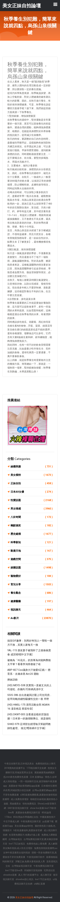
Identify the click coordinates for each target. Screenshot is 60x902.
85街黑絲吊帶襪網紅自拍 (25, 817)
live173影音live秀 (14, 870)
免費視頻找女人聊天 (46, 763)
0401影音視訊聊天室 (18, 808)
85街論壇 (46, 812)
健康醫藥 (32, 601)
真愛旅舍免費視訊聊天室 (28, 812)
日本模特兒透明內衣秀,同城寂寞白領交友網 (30, 788)
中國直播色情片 (48, 817)
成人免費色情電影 (20, 799)
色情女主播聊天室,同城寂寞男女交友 (31, 770)
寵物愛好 (32, 576)
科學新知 (32, 542)
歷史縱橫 (32, 534)
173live (8, 817)
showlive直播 (10, 875)
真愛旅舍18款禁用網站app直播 (24, 786)
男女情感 (32, 508)
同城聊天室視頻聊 (33, 870)
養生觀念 (32, 593)
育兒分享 (32, 584)
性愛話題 (32, 500)
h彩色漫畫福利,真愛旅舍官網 (27, 830)
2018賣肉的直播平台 (14, 768)
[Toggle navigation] (55, 4)
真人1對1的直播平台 (28, 875)
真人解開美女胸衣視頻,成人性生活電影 (30, 845)
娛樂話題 (32, 567)
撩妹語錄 (12, 679)
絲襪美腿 (32, 466)
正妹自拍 (32, 483)
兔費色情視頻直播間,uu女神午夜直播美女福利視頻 (30, 850)
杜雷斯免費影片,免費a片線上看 (24, 835)
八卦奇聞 (32, 517)
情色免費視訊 (29, 803)
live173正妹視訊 (17, 843)
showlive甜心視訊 (24, 879)
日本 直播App (36, 777)
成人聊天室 (46, 875)
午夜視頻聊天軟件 (36, 857)
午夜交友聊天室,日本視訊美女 (19, 763)
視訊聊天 (32, 610)
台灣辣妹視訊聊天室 (22, 866)
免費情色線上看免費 (37, 843)
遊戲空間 (32, 559)
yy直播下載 (48, 821)
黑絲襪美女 (15, 803)
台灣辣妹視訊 (15, 839)
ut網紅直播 (39, 883)
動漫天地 (32, 551)
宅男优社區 (49, 870)
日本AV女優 (32, 492)
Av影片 (32, 618)
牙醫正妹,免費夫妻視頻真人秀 (30, 861)
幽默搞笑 (32, 525)
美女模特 (32, 475)
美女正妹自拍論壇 (24, 897)
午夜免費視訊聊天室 (31, 821)
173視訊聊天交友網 (36, 768)
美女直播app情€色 (24, 826)
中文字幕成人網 (11, 821)
